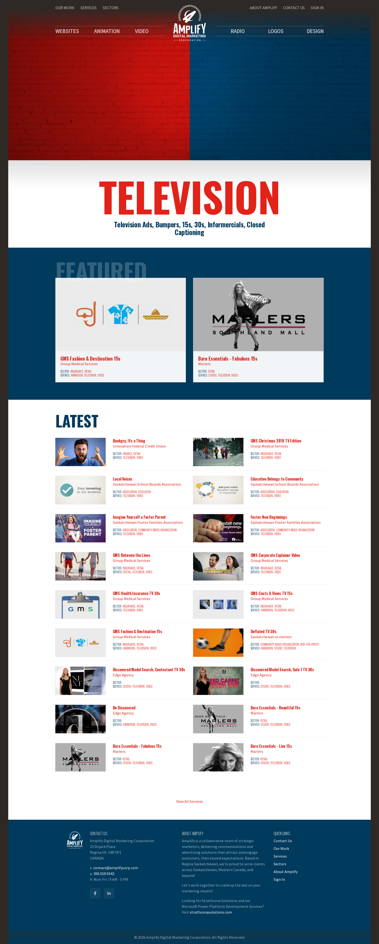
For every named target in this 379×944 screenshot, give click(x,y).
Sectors (110, 7)
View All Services (189, 801)
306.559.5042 (104, 873)
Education (144, 491)
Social (127, 572)
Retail (88, 371)
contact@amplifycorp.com (115, 867)
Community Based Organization (157, 530)
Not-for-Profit (309, 644)
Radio (238, 31)
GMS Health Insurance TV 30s (136, 593)
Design (315, 31)
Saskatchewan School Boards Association (147, 484)
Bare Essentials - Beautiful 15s (275, 708)
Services (88, 7)
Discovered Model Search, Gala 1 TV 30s (282, 669)
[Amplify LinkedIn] (109, 893)
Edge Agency (123, 674)
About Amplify (263, 7)
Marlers (204, 363)
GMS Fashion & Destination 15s (90, 358)
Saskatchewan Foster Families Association (148, 522)
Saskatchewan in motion (271, 636)
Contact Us (294, 7)
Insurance (76, 371)
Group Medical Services (79, 363)
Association (130, 491)
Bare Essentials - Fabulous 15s (227, 358)
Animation (107, 31)
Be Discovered (124, 708)
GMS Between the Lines (131, 555)
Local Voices (122, 479)
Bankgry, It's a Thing (129, 441)
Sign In (317, 7)
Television (90, 375)
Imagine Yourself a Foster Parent (139, 517)
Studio (213, 375)
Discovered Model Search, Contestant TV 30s (149, 669)
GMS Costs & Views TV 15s (272, 593)
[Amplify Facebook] (95, 893)
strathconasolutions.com (211, 912)
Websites (67, 31)
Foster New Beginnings (269, 517)
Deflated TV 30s (264, 631)
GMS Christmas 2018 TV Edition (276, 441)
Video (141, 31)
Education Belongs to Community (277, 479)
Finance (127, 453)
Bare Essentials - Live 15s (271, 746)
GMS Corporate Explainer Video (275, 555)
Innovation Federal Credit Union (139, 446)
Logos (275, 31)
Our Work (64, 7)
